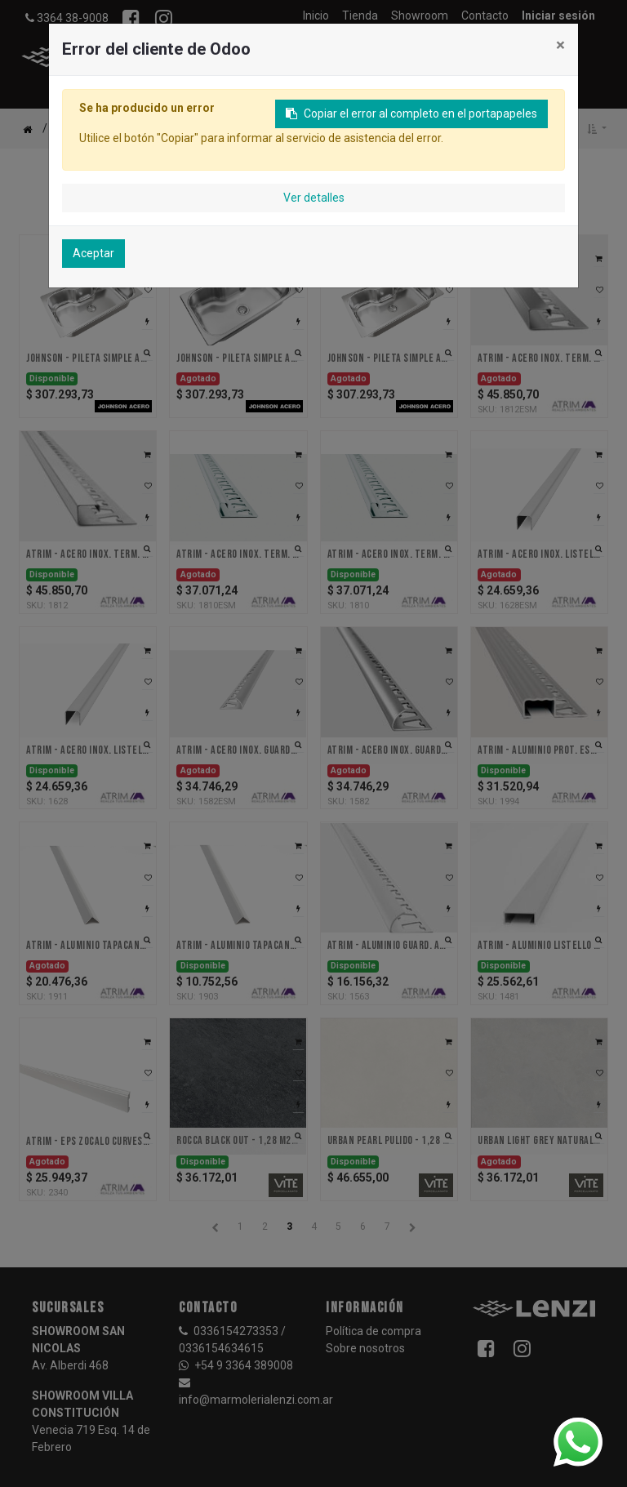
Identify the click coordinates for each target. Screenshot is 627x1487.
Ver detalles (314, 197)
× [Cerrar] (560, 45)
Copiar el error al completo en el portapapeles (411, 113)
